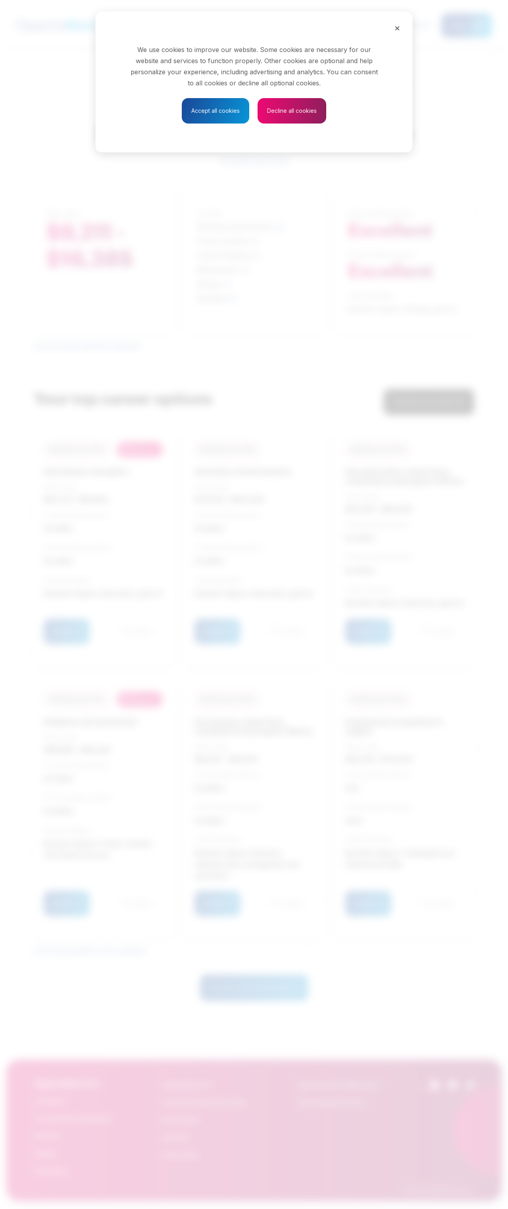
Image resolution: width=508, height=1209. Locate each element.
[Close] (397, 27)
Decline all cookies (292, 110)
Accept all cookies (215, 110)
